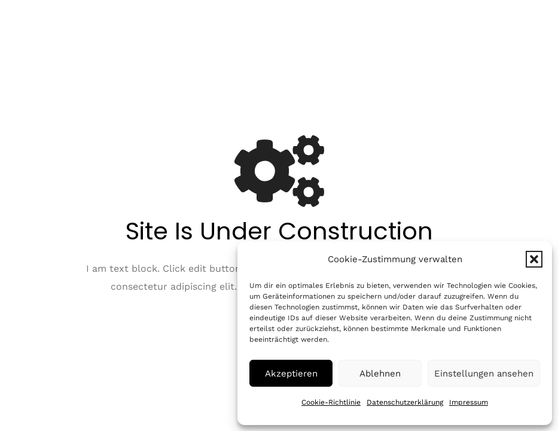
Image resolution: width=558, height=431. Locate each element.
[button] (534, 259)
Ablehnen (380, 373)
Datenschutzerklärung (405, 402)
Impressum (468, 402)
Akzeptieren (291, 373)
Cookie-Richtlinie (331, 402)
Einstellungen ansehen (483, 373)
